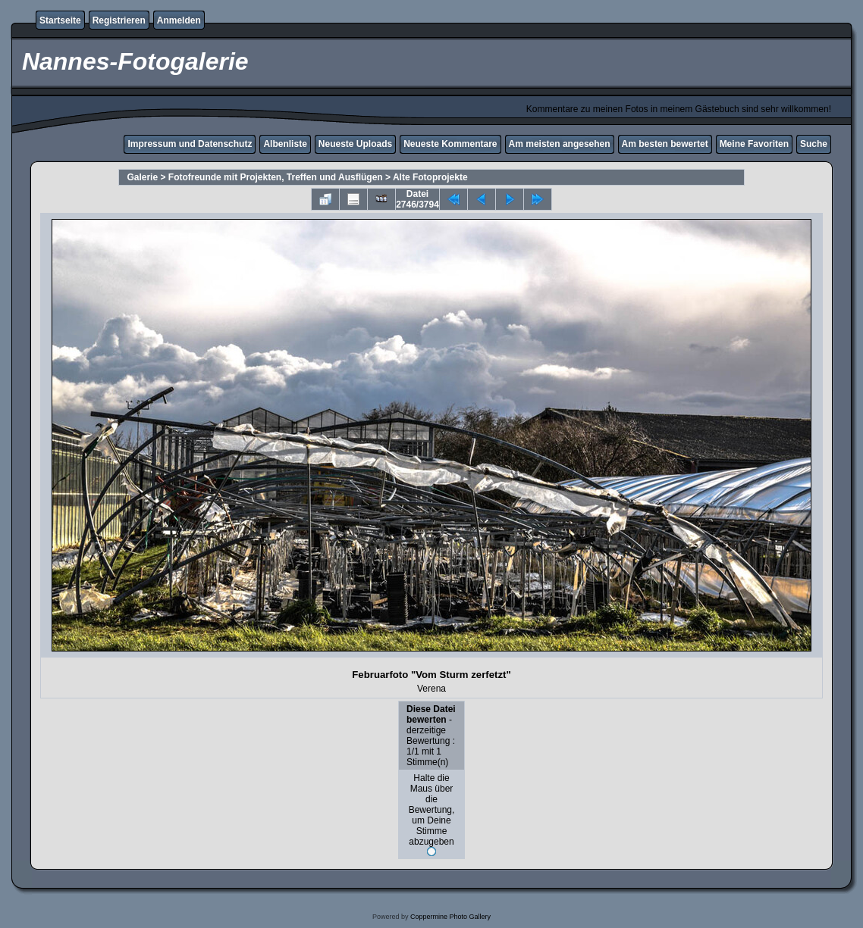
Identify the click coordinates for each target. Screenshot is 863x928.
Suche (813, 144)
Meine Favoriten (754, 144)
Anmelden (179, 20)
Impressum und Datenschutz (189, 144)
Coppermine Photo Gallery (450, 916)
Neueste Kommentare (450, 144)
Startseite (60, 20)
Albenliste (284, 144)
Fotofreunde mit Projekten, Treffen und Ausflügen (275, 177)
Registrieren (119, 20)
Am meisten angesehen (559, 144)
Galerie (142, 177)
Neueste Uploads (355, 144)
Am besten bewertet (665, 144)
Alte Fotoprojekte (430, 177)
